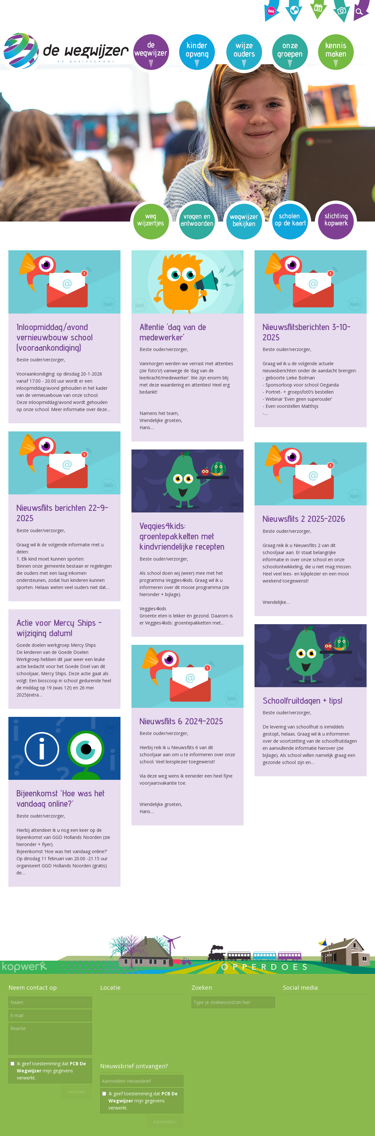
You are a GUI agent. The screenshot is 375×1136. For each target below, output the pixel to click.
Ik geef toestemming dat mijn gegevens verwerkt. (51, 1070)
